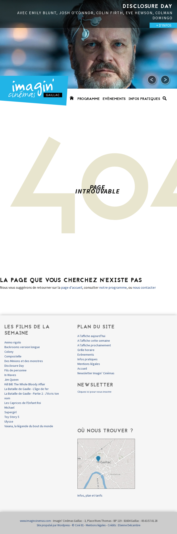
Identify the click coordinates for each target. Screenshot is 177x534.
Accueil (82, 368)
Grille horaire (85, 350)
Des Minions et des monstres (23, 361)
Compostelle (12, 356)
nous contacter (144, 287)
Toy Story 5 (11, 417)
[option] (88, 55)
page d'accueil (71, 287)
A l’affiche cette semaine (93, 341)
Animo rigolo (12, 342)
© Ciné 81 (78, 525)
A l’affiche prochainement (94, 345)
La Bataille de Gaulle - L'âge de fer (26, 389)
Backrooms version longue (22, 347)
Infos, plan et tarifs (89, 495)
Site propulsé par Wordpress (53, 525)
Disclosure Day (14, 366)
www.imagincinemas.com (35, 521)
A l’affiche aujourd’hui (91, 336)
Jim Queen (11, 380)
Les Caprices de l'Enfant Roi (22, 403)
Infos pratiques (144, 99)
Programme (88, 99)
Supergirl (10, 412)
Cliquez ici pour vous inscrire (94, 391)
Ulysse (8, 421)
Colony (8, 352)
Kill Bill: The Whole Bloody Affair (24, 384)
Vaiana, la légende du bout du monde (28, 426)
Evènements (114, 99)
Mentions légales (88, 364)
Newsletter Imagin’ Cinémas (95, 373)
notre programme (113, 287)
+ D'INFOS (163, 25)
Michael (9, 407)
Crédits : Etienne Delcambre (124, 525)
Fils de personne (15, 370)
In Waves (10, 375)
